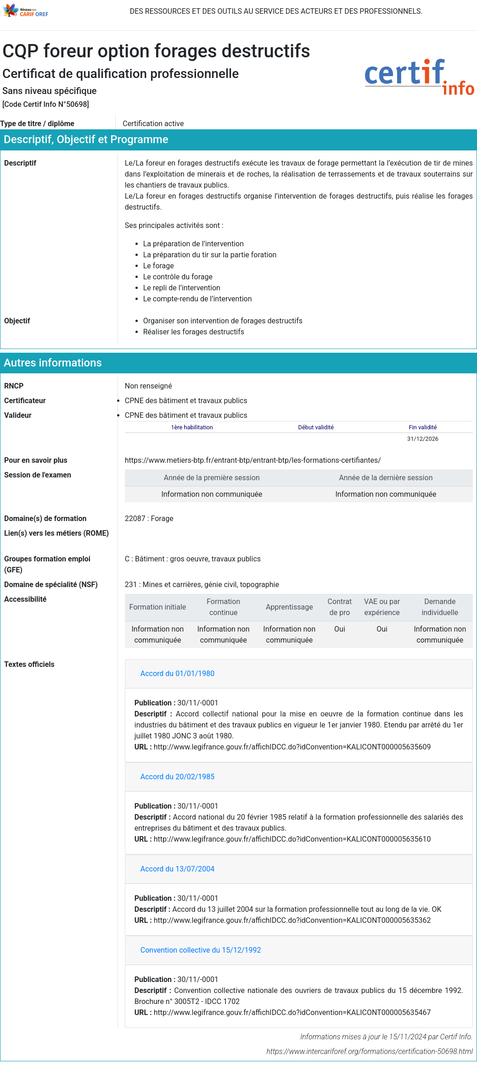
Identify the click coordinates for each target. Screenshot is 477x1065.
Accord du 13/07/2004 (177, 869)
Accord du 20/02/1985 (177, 776)
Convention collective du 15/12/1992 (200, 950)
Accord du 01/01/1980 (177, 673)
